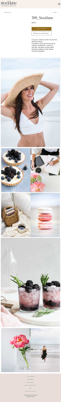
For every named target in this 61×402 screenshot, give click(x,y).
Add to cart (41, 28)
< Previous (7, 12)
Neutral (34, 47)
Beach (37, 43)
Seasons (34, 41)
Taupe (46, 49)
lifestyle (50, 45)
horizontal (42, 45)
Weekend (41, 51)
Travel (40, 41)
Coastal (34, 45)
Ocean (47, 47)
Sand (52, 47)
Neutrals (41, 47)
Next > (55, 12)
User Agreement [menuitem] (31, 385)
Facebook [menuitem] (30, 379)
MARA (32, 396)
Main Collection (51, 39)
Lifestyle (41, 39)
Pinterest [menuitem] (30, 382)
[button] (41, 33)
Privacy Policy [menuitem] (30, 391)
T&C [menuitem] (30, 388)
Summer (40, 49)
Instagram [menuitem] (30, 376)
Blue (41, 43)
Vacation (35, 51)
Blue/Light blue (49, 43)
